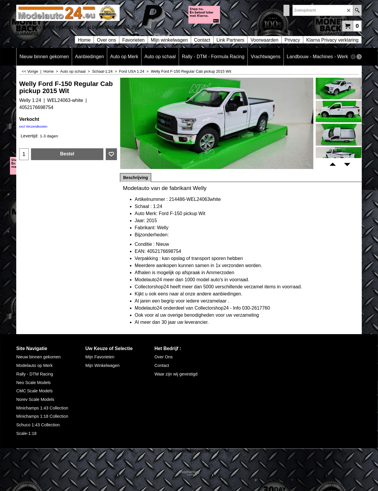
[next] (359, 56)
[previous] (353, 56)
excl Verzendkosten (33, 126)
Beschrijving (135, 177)
